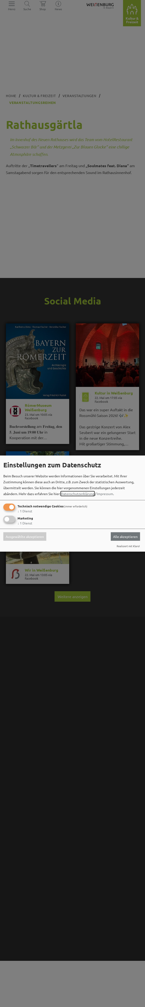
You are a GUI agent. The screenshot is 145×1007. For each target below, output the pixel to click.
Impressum (105, 494)
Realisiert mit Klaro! (128, 546)
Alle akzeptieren (125, 536)
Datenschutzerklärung (77, 494)
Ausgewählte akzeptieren (25, 536)
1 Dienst (24, 511)
